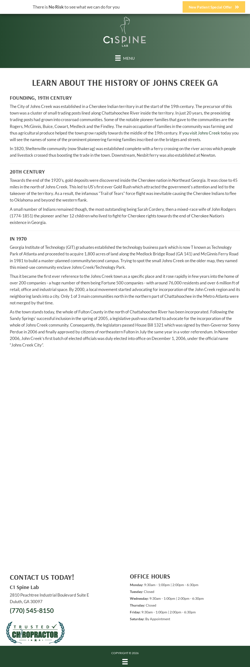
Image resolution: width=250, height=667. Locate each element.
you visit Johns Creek (201, 132)
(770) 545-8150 (32, 610)
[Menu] (125, 58)
